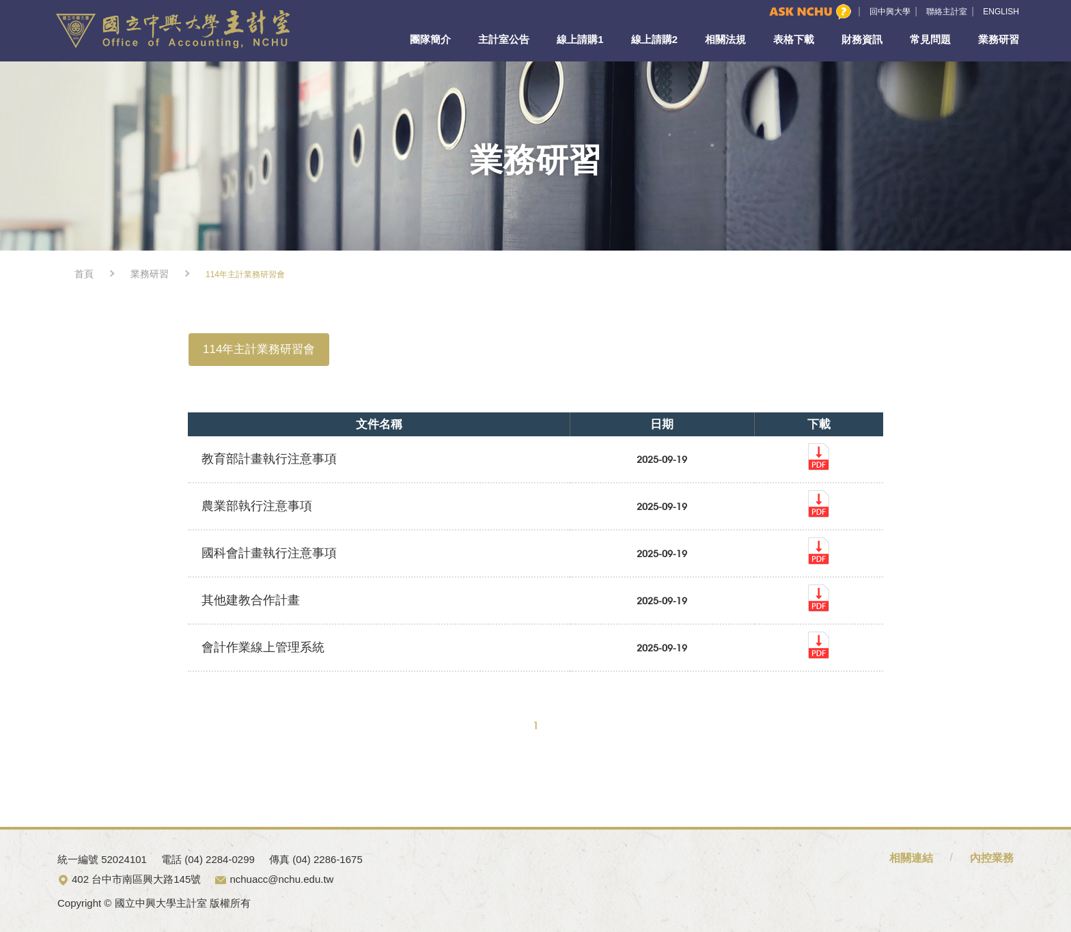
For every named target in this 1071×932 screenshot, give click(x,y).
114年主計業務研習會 (259, 349)
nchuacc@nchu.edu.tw (281, 879)
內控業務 (992, 858)
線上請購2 (654, 39)
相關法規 (725, 39)
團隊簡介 (430, 39)
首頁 (84, 273)
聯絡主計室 (946, 11)
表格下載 (793, 39)
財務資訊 (862, 39)
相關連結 (911, 858)
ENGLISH (1001, 11)
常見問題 (930, 39)
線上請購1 (580, 39)
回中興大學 (890, 11)
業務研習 (998, 39)
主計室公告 (503, 39)
